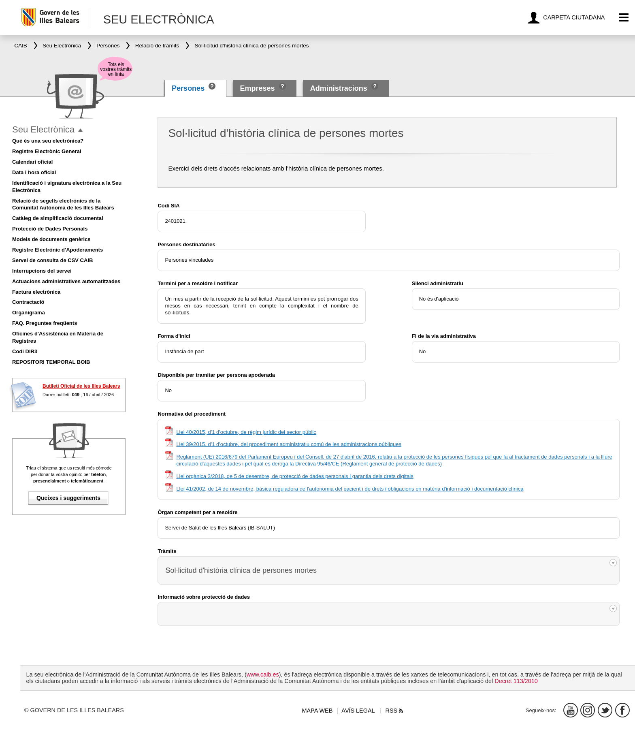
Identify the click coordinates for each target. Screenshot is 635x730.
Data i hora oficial (34, 172)
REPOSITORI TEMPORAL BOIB (51, 362)
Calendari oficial (32, 162)
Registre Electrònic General (46, 151)
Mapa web (317, 710)
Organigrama (28, 313)
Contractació (28, 302)
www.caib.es (263, 674)
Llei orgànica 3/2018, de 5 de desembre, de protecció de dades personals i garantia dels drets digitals (294, 476)
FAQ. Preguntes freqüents (44, 323)
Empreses (257, 88)
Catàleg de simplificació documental (57, 218)
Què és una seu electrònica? (47, 141)
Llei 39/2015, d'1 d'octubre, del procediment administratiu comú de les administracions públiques (288, 444)
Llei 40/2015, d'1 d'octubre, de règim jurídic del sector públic (246, 432)
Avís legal (358, 710)
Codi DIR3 (24, 351)
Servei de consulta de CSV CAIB (52, 260)
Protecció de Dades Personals (49, 229)
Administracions (338, 88)
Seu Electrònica (43, 129)
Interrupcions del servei (42, 271)
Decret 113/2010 (515, 681)
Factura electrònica (36, 292)
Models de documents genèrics (51, 239)
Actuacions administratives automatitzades (66, 281)
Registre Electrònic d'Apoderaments (57, 250)
